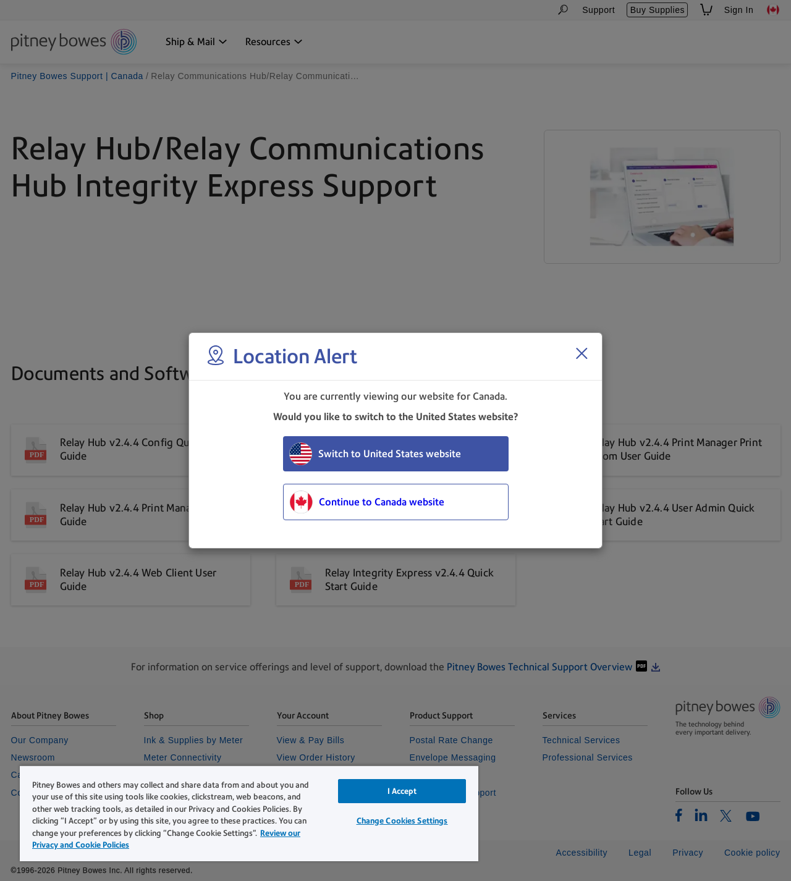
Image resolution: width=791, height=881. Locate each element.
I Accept (402, 791)
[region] (249, 813)
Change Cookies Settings (402, 820)
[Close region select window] (581, 353)
